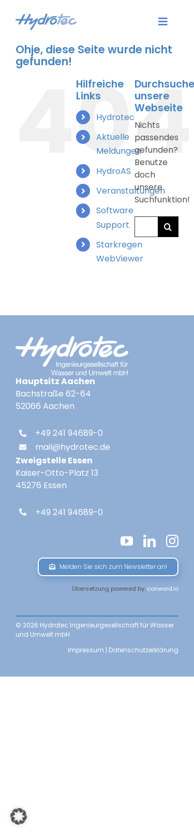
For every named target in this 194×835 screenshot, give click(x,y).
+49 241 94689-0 (69, 433)
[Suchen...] (146, 226)
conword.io (162, 588)
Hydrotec (115, 117)
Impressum (86, 650)
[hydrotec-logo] (46, 17)
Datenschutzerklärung (143, 650)
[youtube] (127, 541)
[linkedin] (149, 541)
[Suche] (168, 226)
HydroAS (113, 171)
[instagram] (172, 541)
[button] (18, 816)
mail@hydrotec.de (72, 447)
